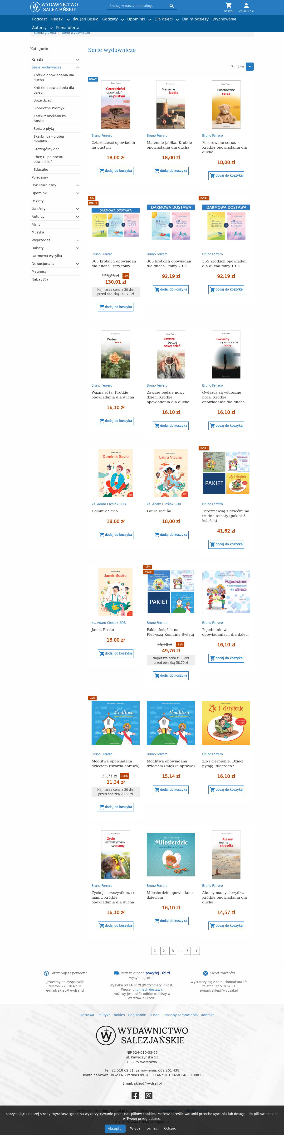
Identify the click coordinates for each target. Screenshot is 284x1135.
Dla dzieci (164, 19)
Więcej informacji (145, 1128)
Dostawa (87, 1014)
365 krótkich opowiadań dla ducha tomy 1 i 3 (224, 263)
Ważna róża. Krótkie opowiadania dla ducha (113, 394)
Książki (57, 19)
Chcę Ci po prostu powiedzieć (48, 159)
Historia (150, 25)
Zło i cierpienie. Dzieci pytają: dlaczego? (222, 763)
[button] (78, 60)
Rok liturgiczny (44, 185)
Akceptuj (115, 1128)
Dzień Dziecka (96, 25)
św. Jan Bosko (85, 19)
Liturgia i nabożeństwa (102, 25)
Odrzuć (170, 1128)
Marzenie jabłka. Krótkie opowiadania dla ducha (169, 144)
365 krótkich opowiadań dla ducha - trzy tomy (114, 263)
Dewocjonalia (43, 263)
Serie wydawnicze (47, 67)
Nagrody (209, 25)
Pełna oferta (67, 27)
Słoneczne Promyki (49, 108)
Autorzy (39, 27)
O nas (154, 1014)
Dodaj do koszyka (115, 171)
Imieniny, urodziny (158, 25)
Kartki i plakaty (97, 25)
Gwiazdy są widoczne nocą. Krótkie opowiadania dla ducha (223, 397)
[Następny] (196, 951)
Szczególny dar (46, 148)
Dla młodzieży (195, 19)
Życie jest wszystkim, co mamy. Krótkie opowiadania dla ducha (113, 897)
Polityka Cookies (111, 1014)
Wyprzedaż (41, 240)
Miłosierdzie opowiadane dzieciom (170, 894)
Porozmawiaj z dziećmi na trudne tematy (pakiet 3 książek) (225, 515)
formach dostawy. (149, 989)
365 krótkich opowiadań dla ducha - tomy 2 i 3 (169, 263)
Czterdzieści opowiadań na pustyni (113, 144)
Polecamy (40, 177)
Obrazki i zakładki (157, 25)
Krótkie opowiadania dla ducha (54, 77)
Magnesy (39, 271)
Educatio (41, 169)
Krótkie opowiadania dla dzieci (54, 90)
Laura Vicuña (159, 511)
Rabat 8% (40, 279)
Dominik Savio (105, 511)
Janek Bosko (103, 629)
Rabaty (38, 247)
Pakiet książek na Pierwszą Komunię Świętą (170, 631)
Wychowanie (224, 19)
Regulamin (137, 1014)
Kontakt (207, 1014)
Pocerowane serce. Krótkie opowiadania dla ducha (224, 147)
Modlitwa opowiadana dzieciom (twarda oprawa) (115, 763)
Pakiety (38, 200)
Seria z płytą (44, 128)
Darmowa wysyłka (47, 255)
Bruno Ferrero (102, 135)
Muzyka (38, 232)
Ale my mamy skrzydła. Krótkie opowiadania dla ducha (224, 897)
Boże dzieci (43, 100)
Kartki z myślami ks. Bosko (50, 118)
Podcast (39, 19)
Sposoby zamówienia (180, 1014)
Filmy (36, 224)
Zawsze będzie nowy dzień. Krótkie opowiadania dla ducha (168, 397)
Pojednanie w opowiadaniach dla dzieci (225, 631)
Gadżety (110, 19)
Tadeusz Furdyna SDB (101, 25)
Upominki (136, 19)
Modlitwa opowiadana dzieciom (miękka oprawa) (171, 763)
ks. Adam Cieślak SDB (160, 25)
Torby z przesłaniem (217, 25)
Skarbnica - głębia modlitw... (49, 139)
